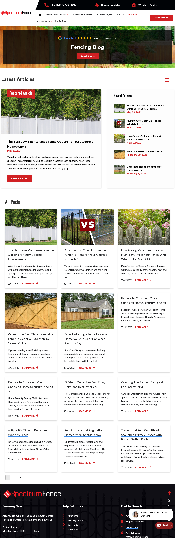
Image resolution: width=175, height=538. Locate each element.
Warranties (74, 524)
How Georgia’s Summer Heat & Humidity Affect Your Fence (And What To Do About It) (143, 254)
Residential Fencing (57, 15)
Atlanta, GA (21, 519)
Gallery (121, 15)
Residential (31, 515)
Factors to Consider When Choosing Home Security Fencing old (30, 386)
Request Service (135, 521)
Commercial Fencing (83, 15)
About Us (134, 15)
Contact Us (60, 21)
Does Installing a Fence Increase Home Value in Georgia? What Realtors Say (86, 338)
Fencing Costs (75, 520)
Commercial (47, 515)
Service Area (45, 21)
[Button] (161, 18)
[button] (167, 80)
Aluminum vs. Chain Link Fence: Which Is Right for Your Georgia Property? (85, 254)
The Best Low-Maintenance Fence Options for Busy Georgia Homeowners (31, 254)
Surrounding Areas (41, 519)
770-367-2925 (63, 5)
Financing (73, 529)
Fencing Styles (106, 15)
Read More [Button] (19, 178)
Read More (30, 283)
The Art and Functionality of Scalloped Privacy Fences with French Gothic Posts (141, 434)
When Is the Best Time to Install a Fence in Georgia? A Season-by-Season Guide (30, 338)
